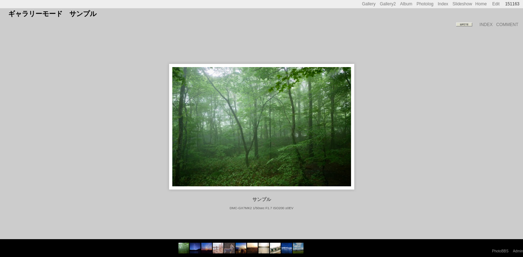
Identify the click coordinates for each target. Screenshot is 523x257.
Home (481, 3)
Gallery (368, 3)
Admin (518, 251)
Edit (496, 3)
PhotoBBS (500, 251)
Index (443, 3)
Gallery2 (388, 3)
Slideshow (462, 3)
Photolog (424, 3)
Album (406, 3)
